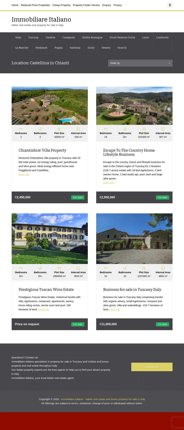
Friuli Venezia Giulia (122, 37)
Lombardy (162, 37)
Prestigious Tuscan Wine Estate (46, 290)
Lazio (145, 37)
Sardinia (75, 47)
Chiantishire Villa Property (42, 150)
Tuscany (33, 37)
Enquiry (106, 5)
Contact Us (152, 367)
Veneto (106, 47)
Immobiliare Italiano (41, 19)
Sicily (91, 47)
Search (122, 47)
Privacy (117, 5)
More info (24, 174)
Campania (68, 37)
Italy (18, 37)
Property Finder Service (86, 5)
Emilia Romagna (92, 37)
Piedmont (41, 47)
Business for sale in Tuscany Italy (132, 290)
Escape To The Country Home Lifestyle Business (129, 152)
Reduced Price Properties (35, 5)
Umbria (50, 37)
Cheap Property (62, 5)
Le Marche (21, 47)
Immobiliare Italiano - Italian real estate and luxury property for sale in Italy (103, 399)
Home (15, 5)
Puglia (59, 47)
